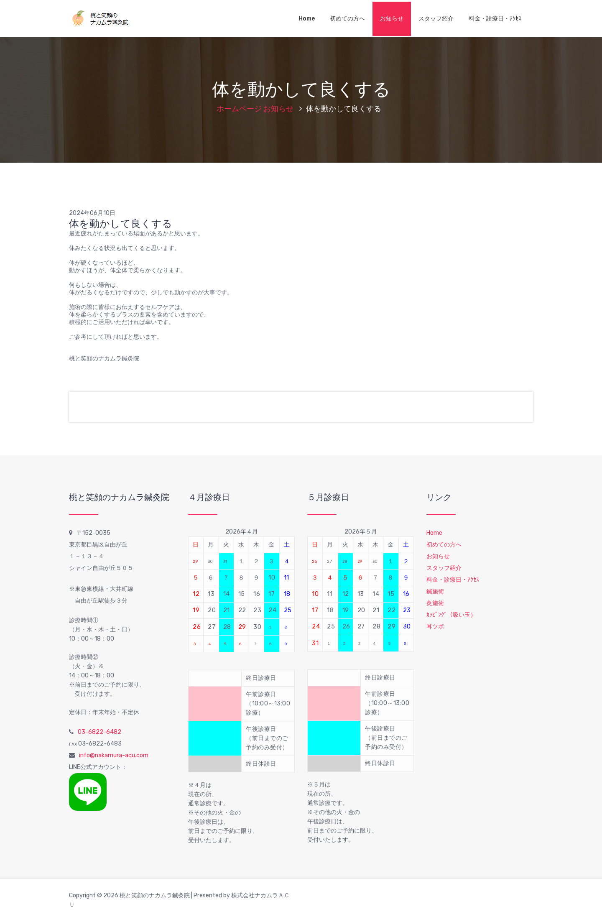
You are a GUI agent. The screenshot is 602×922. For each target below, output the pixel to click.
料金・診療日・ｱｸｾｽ (495, 18)
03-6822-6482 (99, 732)
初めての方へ (347, 18)
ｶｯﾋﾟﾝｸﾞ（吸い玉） (451, 614)
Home (306, 18)
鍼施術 (435, 591)
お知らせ (391, 18)
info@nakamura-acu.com (113, 755)
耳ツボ (435, 626)
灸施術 (435, 603)
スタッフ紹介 (436, 18)
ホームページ (239, 108)
